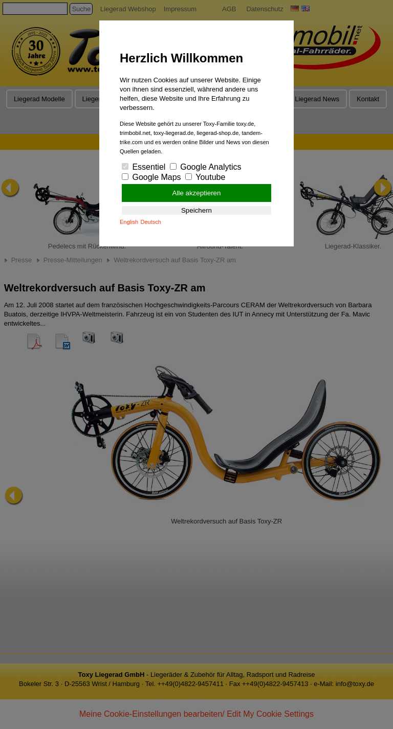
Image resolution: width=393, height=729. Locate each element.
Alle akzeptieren (196, 193)
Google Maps (151, 177)
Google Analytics (206, 167)
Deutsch (151, 222)
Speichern (196, 210)
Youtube (205, 177)
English (129, 222)
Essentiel (143, 167)
